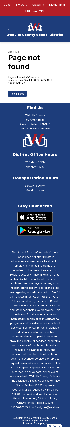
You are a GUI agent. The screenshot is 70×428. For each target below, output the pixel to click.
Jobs (7, 4)
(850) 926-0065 (40, 128)
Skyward (21, 4)
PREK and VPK (35, 11)
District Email (57, 4)
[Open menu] (8, 29)
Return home (17, 93)
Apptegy (42, 423)
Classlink (38, 4)
